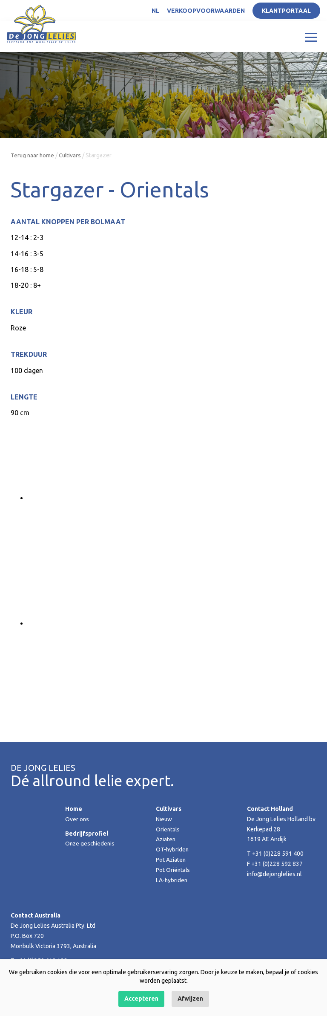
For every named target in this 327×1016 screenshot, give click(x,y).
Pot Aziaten (171, 859)
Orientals (168, 829)
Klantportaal (286, 10)
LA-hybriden (172, 880)
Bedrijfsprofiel (87, 833)
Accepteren (141, 998)
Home (73, 808)
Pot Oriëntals (173, 869)
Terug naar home (33, 155)
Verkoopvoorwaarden (206, 11)
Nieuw (164, 819)
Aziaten (166, 839)
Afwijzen (190, 998)
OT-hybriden (172, 849)
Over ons (77, 819)
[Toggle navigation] (310, 36)
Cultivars (71, 155)
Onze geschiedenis (91, 843)
